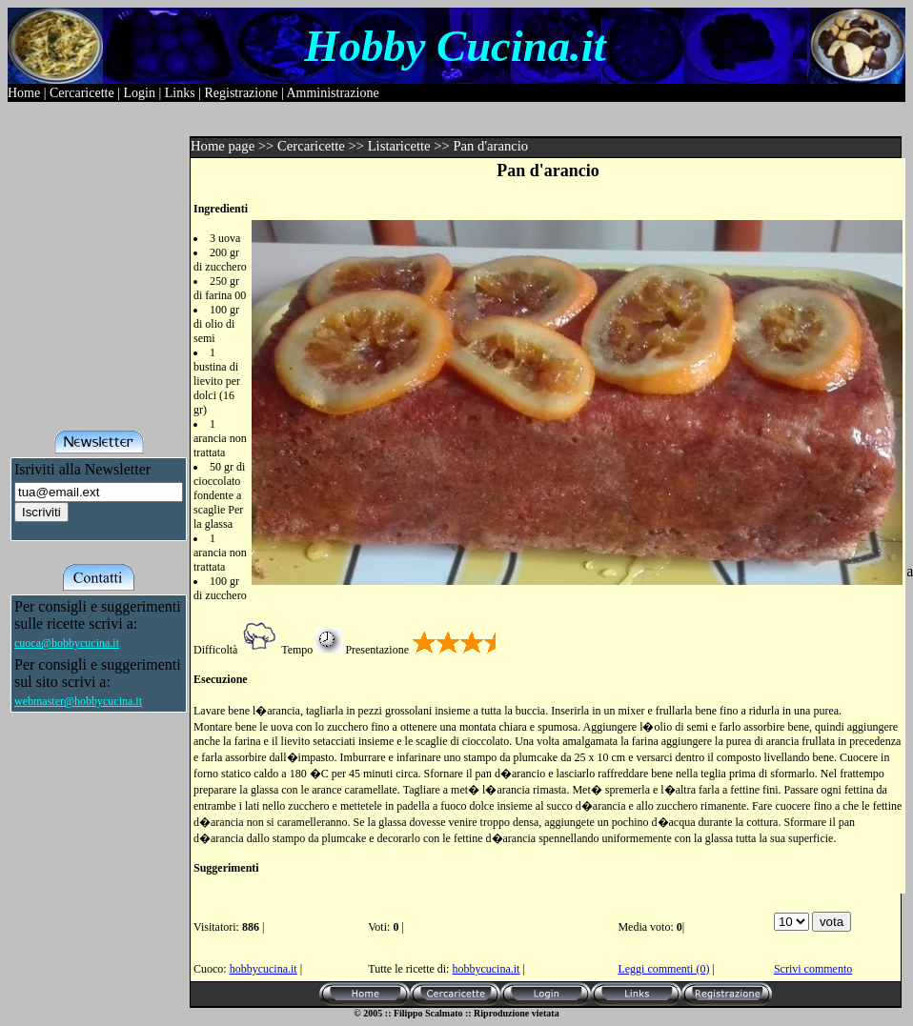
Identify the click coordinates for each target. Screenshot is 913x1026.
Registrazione (240, 93)
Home (24, 93)
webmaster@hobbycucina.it (78, 701)
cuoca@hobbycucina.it (66, 643)
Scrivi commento (813, 969)
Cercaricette (82, 93)
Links (180, 93)
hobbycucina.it (263, 969)
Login (138, 93)
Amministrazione (332, 93)
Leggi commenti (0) (663, 969)
